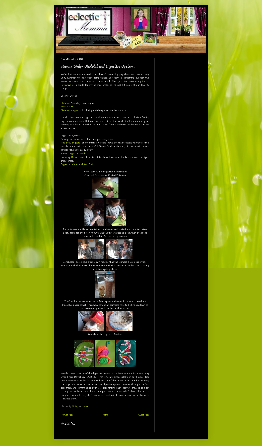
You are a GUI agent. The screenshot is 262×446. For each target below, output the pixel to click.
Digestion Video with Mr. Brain (77, 164)
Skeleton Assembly (71, 102)
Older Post (143, 414)
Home (105, 414)
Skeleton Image (69, 110)
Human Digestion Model (74, 153)
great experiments (76, 139)
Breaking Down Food (72, 157)
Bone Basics (67, 106)
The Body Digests (70, 142)
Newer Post (67, 414)
